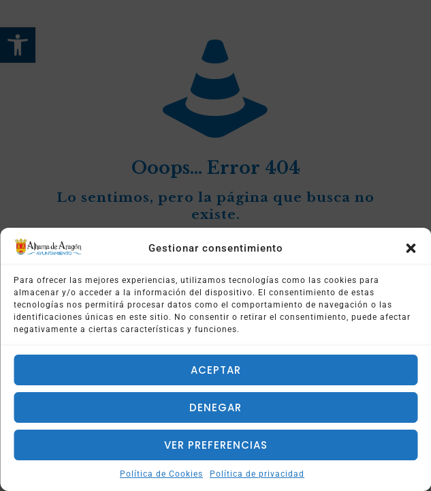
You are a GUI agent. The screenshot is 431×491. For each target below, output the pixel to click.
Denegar (215, 407)
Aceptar (216, 370)
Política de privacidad (257, 474)
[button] (410, 248)
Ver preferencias (216, 445)
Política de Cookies (161, 474)
